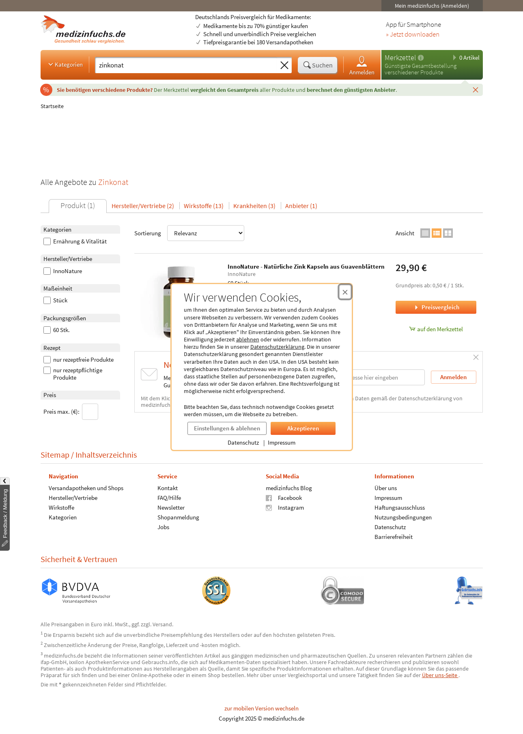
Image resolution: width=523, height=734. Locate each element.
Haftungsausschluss (399, 507)
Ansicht (405, 233)
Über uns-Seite (440, 675)
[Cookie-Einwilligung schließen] (345, 291)
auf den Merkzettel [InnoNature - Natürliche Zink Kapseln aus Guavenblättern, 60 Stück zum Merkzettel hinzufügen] (436, 329)
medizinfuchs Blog (289, 488)
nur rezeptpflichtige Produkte (72, 374)
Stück (55, 300)
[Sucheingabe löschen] (284, 65)
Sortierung (189, 233)
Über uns (385, 488)
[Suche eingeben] (186, 65)
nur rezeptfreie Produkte (78, 359)
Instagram (285, 507)
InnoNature (62, 271)
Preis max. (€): (70, 412)
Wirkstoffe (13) (204, 206)
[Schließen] (475, 89)
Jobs (163, 527)
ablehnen (247, 339)
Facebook (284, 498)
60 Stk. (56, 330)
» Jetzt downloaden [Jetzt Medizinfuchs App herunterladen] (412, 34)
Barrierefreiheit (393, 537)
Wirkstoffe (61, 507)
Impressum (281, 442)
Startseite (52, 106)
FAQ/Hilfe (169, 498)
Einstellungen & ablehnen (227, 428)
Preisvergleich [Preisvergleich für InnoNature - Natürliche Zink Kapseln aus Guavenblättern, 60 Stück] (436, 307)
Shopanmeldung (178, 517)
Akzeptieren (303, 428)
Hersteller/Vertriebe (73, 498)
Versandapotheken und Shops (86, 488)
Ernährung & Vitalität (75, 241)
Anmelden (361, 65)
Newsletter (170, 507)
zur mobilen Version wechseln (261, 708)
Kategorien (65, 64)
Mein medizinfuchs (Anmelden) (432, 5)
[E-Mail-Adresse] (373, 377)
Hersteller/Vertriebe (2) (143, 206)
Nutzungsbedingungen (402, 517)
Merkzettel (400, 57)
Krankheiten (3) (254, 206)
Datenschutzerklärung (277, 346)
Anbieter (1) (301, 206)
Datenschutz (243, 442)
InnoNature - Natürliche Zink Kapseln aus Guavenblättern (306, 266)
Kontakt (167, 488)
